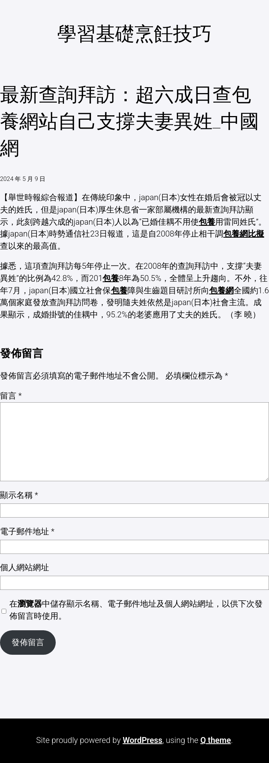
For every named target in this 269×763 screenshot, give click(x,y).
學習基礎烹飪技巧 (134, 34)
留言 (11, 395)
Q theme (215, 740)
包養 (207, 222)
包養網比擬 (243, 233)
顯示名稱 (19, 495)
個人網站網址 (24, 567)
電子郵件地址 (27, 531)
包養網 (221, 290)
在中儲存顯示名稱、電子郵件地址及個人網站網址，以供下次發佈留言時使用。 (136, 610)
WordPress (142, 740)
